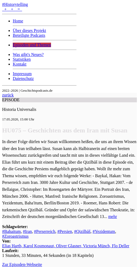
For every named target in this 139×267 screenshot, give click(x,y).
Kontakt (20, 64)
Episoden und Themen (32, 45)
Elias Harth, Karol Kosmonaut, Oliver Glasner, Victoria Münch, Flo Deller (65, 246)
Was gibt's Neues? (28, 54)
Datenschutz (23, 78)
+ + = (12, 9)
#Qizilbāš (82, 231)
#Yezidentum (103, 231)
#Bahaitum (11, 231)
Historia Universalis (19, 109)
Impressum (22, 73)
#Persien (64, 231)
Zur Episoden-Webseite (22, 264)
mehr (112, 216)
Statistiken (22, 59)
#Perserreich (44, 231)
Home (18, 21)
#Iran (27, 231)
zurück (8, 95)
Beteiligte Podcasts (29, 35)
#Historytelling (15, 4)
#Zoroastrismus (15, 236)
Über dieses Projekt (29, 30)
